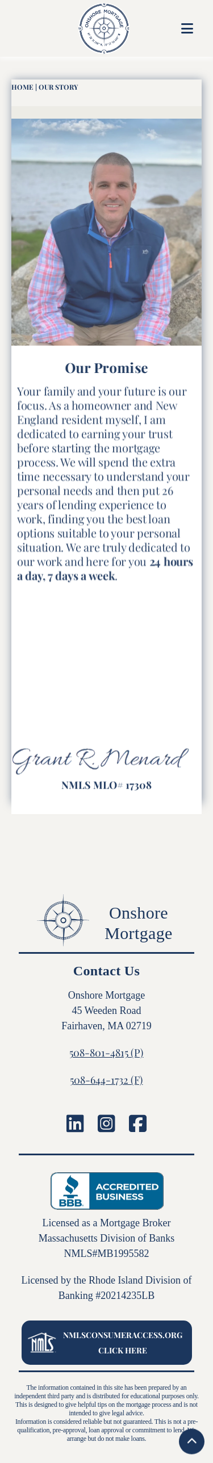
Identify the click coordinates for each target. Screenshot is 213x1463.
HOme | (24, 86)
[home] (88, 28)
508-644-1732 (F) (106, 1080)
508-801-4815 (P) (106, 1052)
